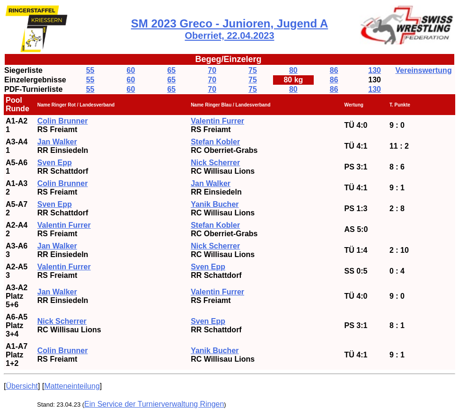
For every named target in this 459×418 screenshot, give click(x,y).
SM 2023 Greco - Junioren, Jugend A (229, 29)
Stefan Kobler (215, 142)
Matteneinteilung (71, 386)
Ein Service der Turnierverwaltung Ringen (154, 404)
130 (374, 70)
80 (293, 70)
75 (252, 70)
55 (90, 70)
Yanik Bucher (214, 351)
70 (212, 70)
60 (131, 70)
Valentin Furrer (217, 121)
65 (171, 70)
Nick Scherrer (215, 163)
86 (334, 70)
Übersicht (22, 386)
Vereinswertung (424, 70)
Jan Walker (210, 183)
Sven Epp (54, 204)
